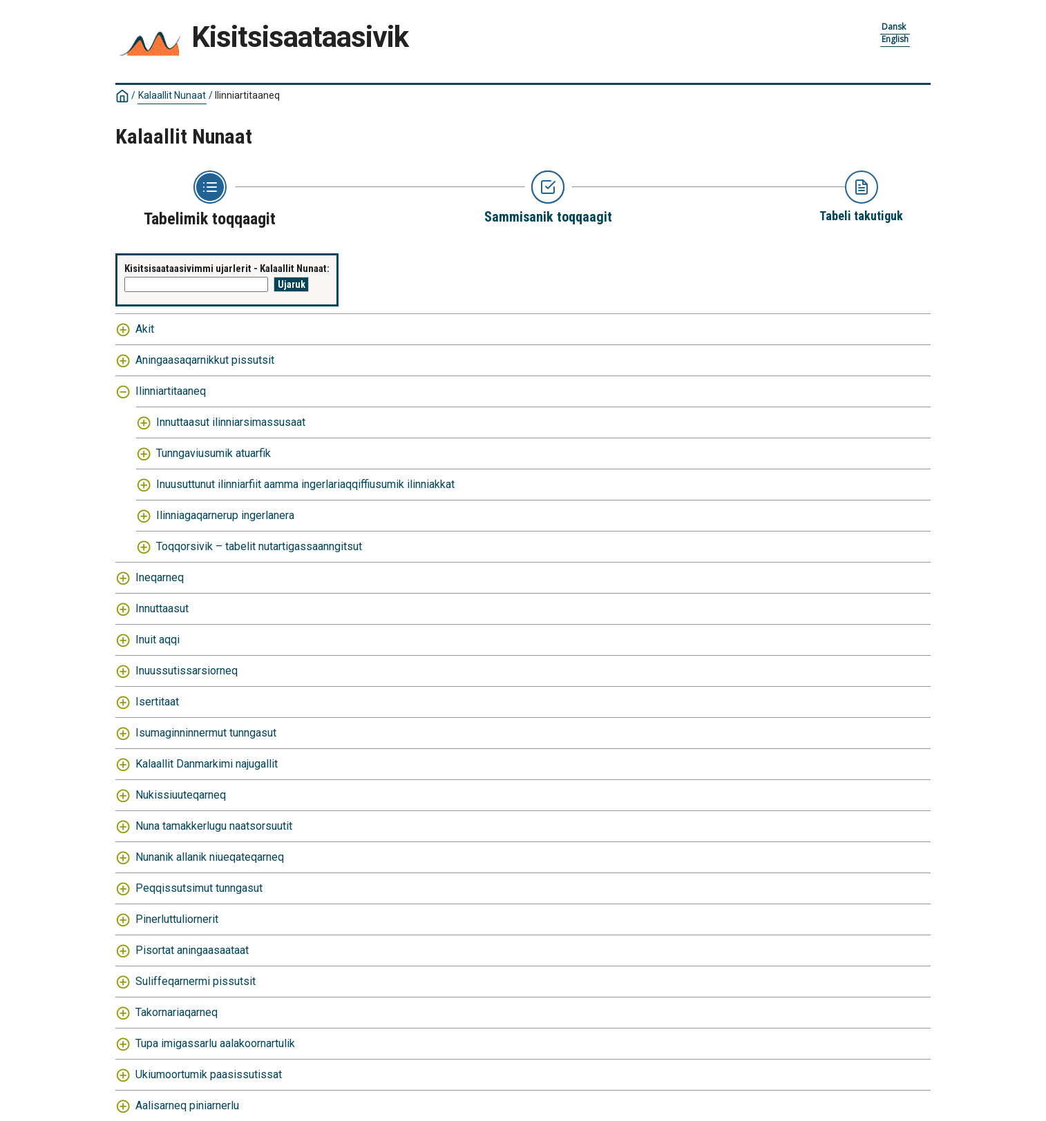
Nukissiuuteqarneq (180, 794)
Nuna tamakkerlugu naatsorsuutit (213, 825)
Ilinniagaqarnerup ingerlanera (225, 515)
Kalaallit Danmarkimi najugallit (206, 763)
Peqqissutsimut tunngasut (199, 888)
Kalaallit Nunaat (172, 95)
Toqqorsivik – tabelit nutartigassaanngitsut (259, 546)
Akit (144, 328)
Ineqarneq (159, 577)
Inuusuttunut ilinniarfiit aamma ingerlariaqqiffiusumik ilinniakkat (305, 484)
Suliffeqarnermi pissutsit (195, 981)
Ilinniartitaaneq (247, 95)
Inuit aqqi (157, 639)
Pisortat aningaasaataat (192, 950)
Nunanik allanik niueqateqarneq (209, 857)
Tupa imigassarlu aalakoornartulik (215, 1043)
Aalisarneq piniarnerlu (187, 1105)
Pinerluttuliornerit (176, 919)
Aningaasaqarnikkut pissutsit (204, 360)
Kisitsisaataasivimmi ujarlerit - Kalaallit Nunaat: (227, 268)
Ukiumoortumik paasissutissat (208, 1074)
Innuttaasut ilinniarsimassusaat (230, 422)
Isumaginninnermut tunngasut (205, 732)
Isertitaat (157, 701)
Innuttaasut (162, 608)
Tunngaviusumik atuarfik (213, 453)
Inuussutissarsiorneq (186, 670)
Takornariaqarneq (176, 1012)
